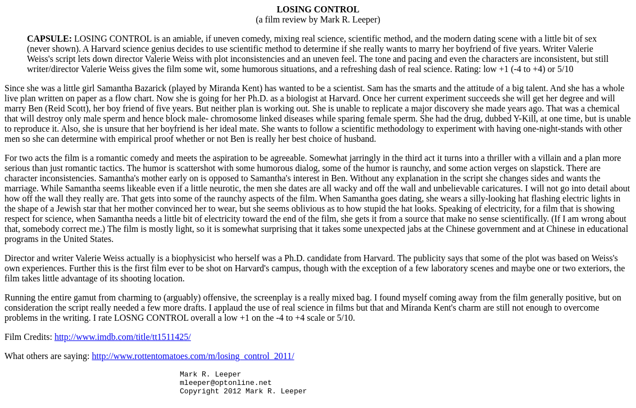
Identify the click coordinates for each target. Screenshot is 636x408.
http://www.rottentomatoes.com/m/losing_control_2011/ (193, 356)
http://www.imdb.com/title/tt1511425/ (122, 337)
